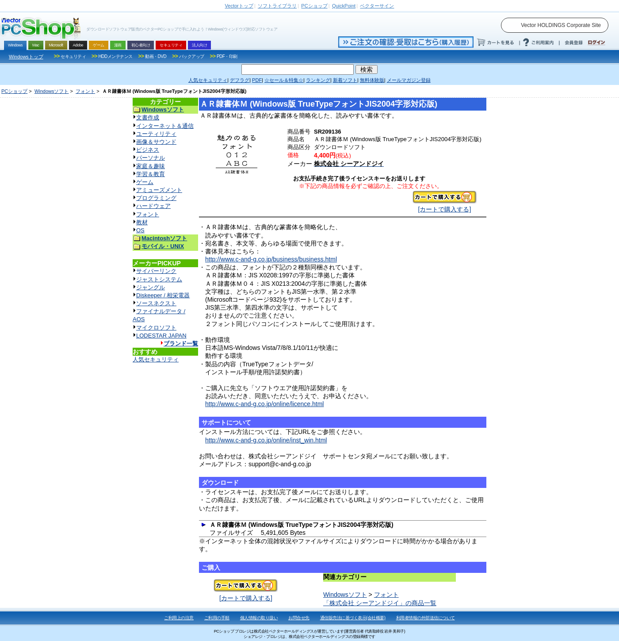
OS (140, 230)
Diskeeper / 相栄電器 (163, 295)
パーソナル (150, 157)
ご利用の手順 (216, 617)
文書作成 (147, 117)
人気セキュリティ (156, 359)
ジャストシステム (159, 279)
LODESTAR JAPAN (161, 335)
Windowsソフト (51, 91)
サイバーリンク (156, 271)
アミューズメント (159, 190)
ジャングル (150, 287)
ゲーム (144, 182)
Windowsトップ (26, 56)
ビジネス (147, 149)
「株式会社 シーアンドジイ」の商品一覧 (379, 602)
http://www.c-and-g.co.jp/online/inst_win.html (266, 440)
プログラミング (156, 198)
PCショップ (14, 91)
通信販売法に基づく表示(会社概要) (353, 617)
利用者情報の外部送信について (425, 617)
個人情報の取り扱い (259, 617)
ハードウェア (153, 206)
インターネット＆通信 (165, 126)
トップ (239, 5)
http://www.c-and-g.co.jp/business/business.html (271, 259)
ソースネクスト (156, 303)
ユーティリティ (156, 134)
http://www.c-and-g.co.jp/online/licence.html (264, 403)
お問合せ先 (299, 617)
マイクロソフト (156, 327)
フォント (85, 91)
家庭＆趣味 (150, 166)
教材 (142, 222)
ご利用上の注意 (179, 617)
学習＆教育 (150, 174)
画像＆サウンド (156, 141)
